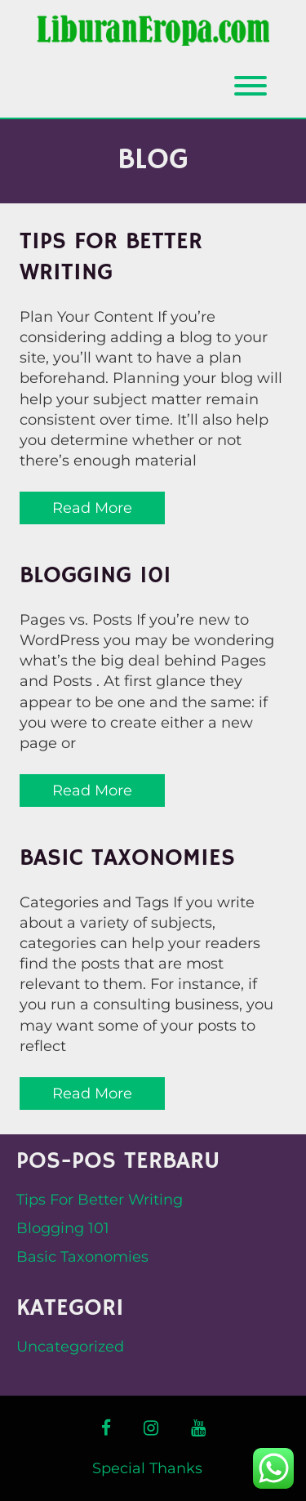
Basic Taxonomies (127, 858)
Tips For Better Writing (111, 257)
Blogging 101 (95, 575)
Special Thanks (147, 1468)
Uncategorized (70, 1347)
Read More (92, 508)
